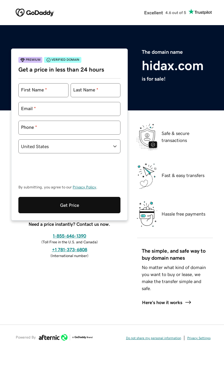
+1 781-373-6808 (69, 225)
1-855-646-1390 (69, 211)
